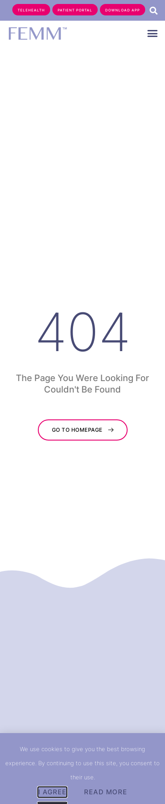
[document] (82, 402)
